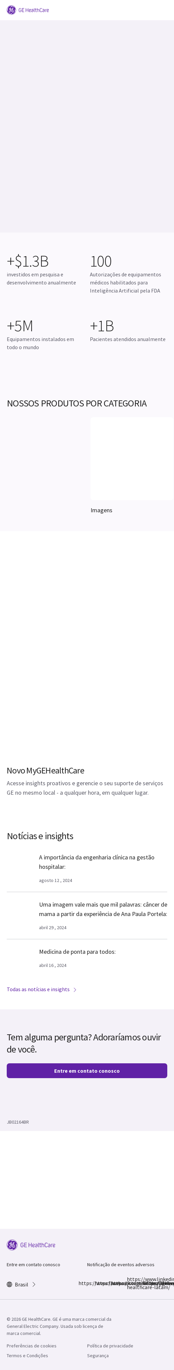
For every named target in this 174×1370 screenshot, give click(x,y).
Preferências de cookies (32, 1346)
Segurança (98, 1355)
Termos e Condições (27, 1355)
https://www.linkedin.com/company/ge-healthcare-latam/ (131, 1283)
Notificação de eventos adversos (120, 1264)
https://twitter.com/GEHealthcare (115, 1283)
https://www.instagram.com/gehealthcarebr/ (99, 1283)
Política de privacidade (110, 1346)
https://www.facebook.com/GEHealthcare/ (82, 1283)
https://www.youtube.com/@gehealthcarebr (147, 1283)
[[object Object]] (132, 473)
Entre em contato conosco (87, 1070)
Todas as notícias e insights (42, 989)
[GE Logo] (28, 9)
